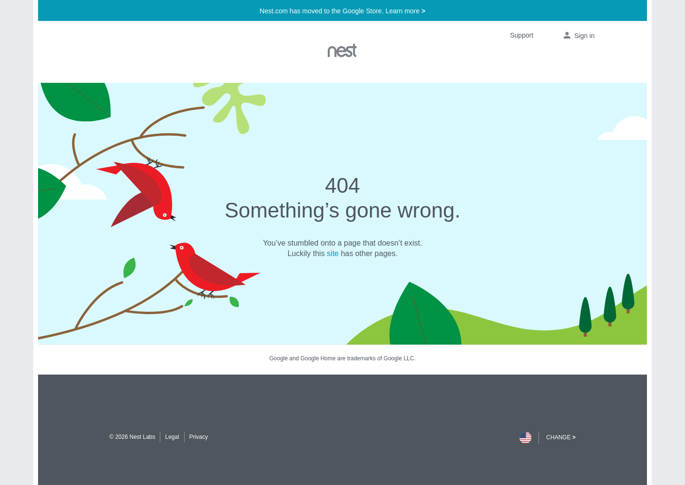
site (333, 253)
